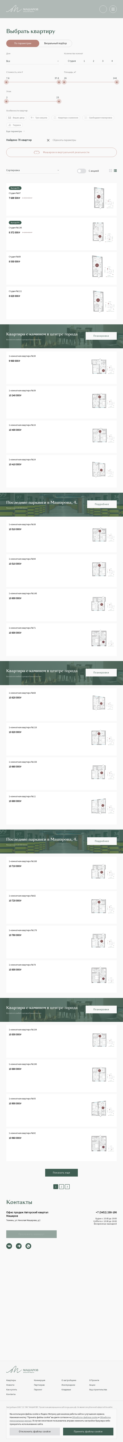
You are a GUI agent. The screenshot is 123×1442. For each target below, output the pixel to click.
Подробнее (102, 504)
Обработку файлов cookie (85, 1417)
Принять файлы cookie (88, 1431)
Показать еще (61, 1172)
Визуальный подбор (55, 43)
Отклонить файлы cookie (35, 1431)
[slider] (6, 82)
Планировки (101, 336)
